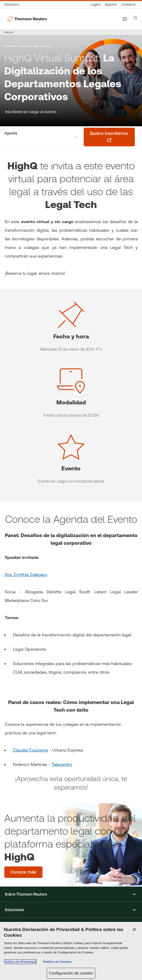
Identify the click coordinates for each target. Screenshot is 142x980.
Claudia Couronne (30, 750)
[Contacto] (128, 4)
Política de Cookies (57, 961)
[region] (71, 951)
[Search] (135, 18)
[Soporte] (111, 4)
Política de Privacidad (20, 961)
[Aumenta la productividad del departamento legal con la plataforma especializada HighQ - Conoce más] (23, 872)
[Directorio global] (13, 4)
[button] (71, 894)
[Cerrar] (134, 929)
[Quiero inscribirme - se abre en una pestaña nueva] (109, 137)
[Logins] (96, 4)
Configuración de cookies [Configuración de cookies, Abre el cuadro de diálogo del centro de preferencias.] (71, 973)
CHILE (9, 32)
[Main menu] (124, 19)
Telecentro (62, 764)
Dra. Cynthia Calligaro (26, 574)
